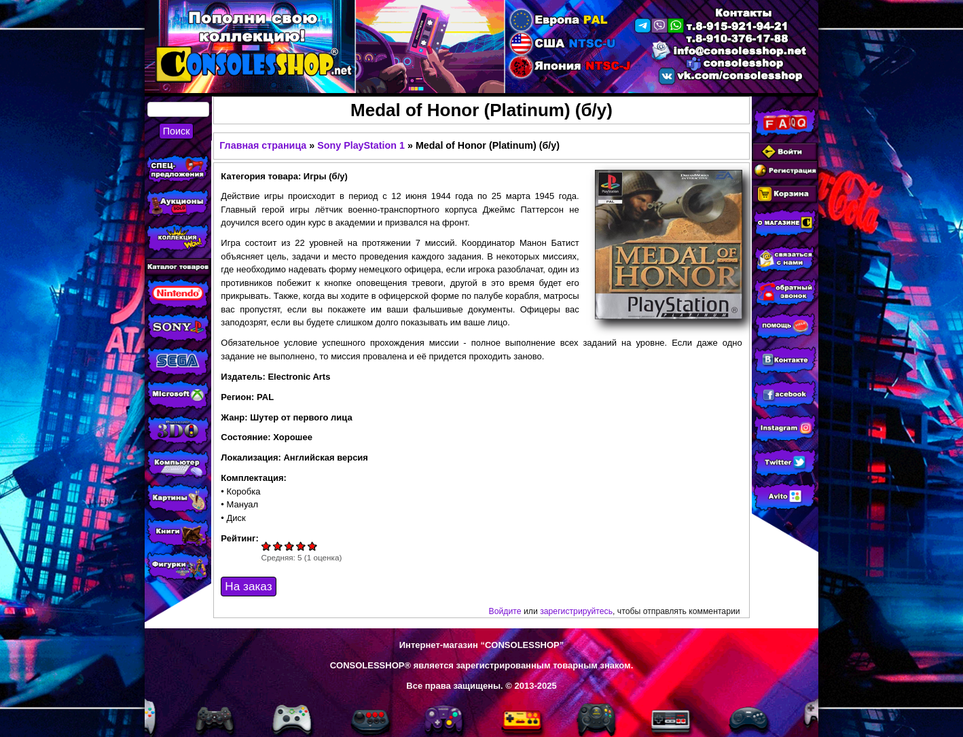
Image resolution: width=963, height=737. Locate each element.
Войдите (505, 611)
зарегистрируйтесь (576, 611)
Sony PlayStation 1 (361, 145)
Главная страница (262, 145)
